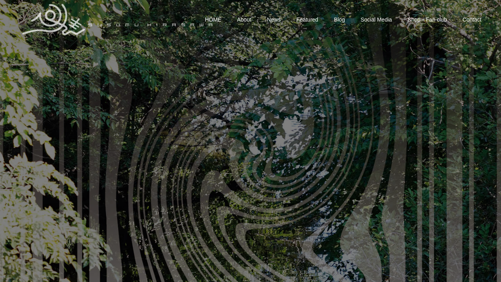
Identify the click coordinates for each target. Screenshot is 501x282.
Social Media (376, 19)
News (274, 19)
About (244, 19)
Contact (472, 19)
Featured (307, 19)
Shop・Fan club (427, 19)
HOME (213, 19)
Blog (339, 19)
